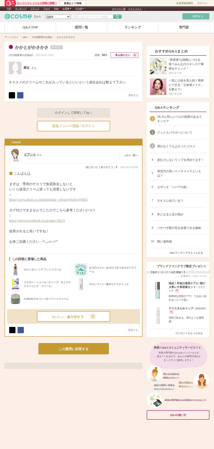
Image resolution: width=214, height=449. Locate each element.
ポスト (12, 95)
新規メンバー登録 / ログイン (73, 126)
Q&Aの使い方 (188, 415)
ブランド (34, 8)
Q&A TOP (30, 27)
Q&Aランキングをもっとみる (188, 252)
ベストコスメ (135, 9)
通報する (131, 95)
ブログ (46, 8)
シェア (20, 95)
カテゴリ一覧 (119, 9)
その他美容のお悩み (21, 55)
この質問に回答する (74, 349)
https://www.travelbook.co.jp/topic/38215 (37, 220)
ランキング (21, 8)
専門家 (184, 27)
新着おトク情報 (73, 3)
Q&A (56, 8)
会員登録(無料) (184, 3)
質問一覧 (81, 27)
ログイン (202, 3)
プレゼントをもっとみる (190, 333)
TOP (9, 8)
